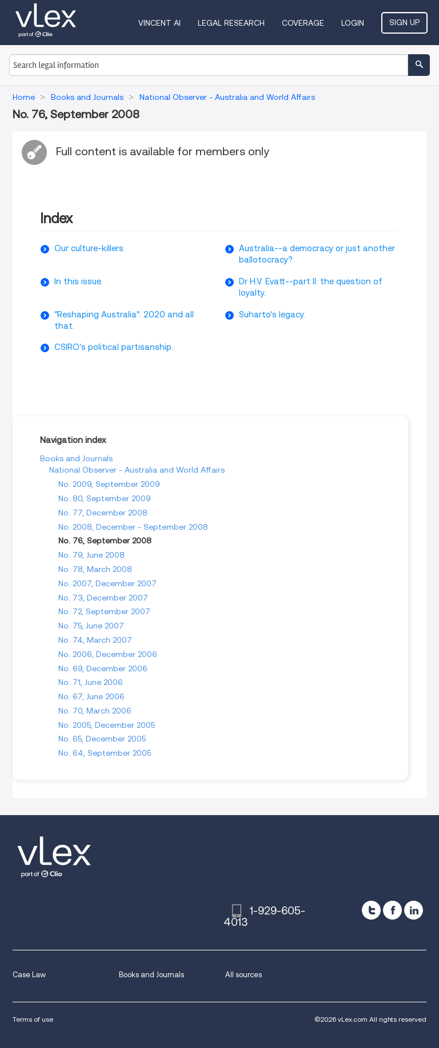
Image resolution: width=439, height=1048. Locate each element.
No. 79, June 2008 (91, 554)
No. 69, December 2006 (102, 668)
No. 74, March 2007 (95, 639)
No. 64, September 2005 (104, 752)
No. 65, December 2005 (102, 738)
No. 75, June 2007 (91, 625)
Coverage (303, 22)
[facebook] (392, 910)
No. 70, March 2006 (94, 710)
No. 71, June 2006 (90, 682)
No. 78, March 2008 (95, 569)
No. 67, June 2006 (91, 696)
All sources (243, 974)
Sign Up (404, 22)
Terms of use (33, 1019)
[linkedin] (413, 910)
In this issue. (78, 281)
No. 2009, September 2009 (109, 484)
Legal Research (231, 22)
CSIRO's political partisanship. (113, 347)
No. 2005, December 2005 (106, 724)
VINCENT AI (159, 22)
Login (352, 22)
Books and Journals (76, 458)
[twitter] (371, 910)
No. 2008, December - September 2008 (133, 526)
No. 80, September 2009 (104, 498)
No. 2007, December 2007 (107, 583)
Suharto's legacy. (272, 314)
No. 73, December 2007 (103, 597)
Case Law (29, 974)
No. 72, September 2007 (104, 611)
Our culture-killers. (89, 248)
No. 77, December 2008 (102, 512)
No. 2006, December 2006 (107, 654)
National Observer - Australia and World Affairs (137, 469)
